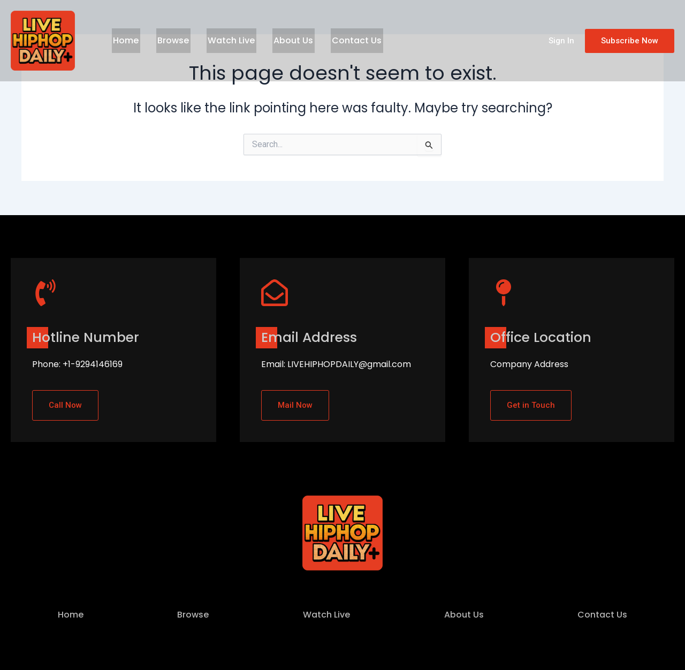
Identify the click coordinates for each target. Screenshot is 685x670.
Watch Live (224, 40)
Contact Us (345, 40)
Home (125, 40)
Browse (169, 40)
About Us (284, 40)
